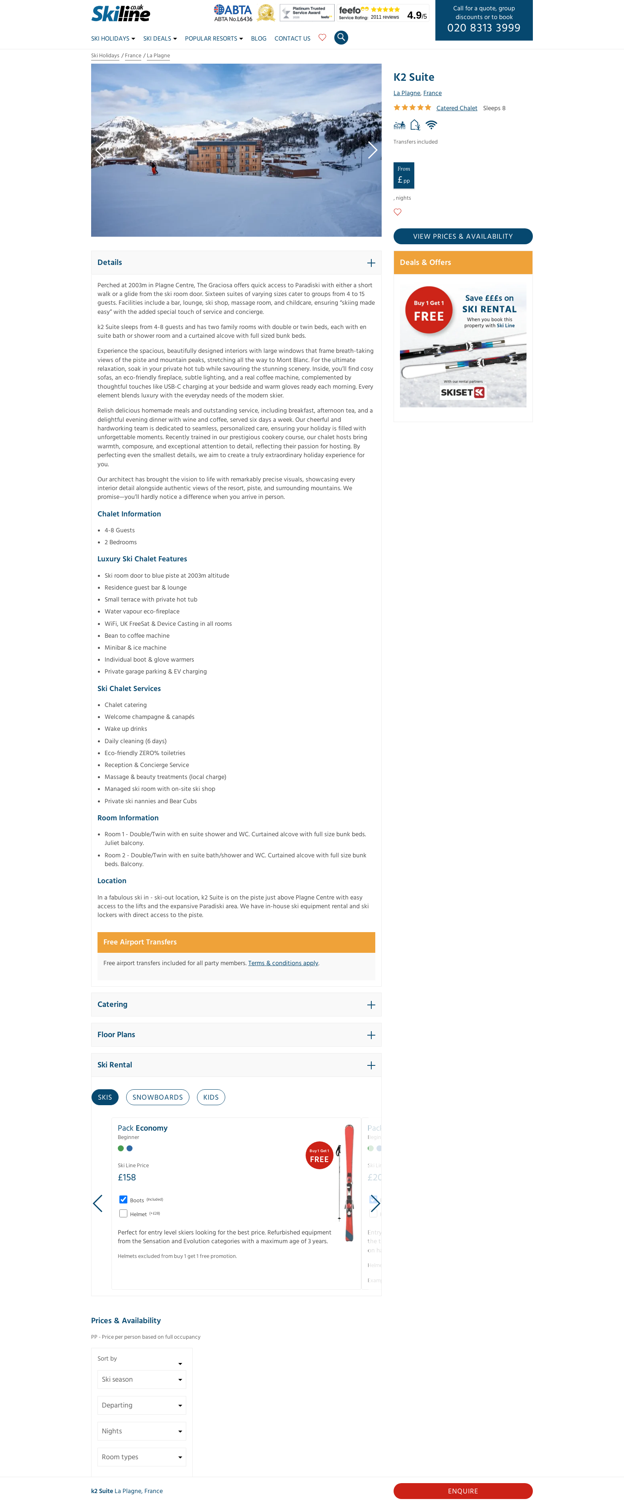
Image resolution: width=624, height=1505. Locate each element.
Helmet (144, 1215)
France (133, 55)
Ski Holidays (113, 38)
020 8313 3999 (484, 28)
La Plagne (158, 55)
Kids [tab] (211, 1097)
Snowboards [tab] (158, 1097)
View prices (463, 236)
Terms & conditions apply (283, 963)
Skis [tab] (105, 1097)
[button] (236, 262)
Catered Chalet (457, 108)
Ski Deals (160, 38)
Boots (146, 1201)
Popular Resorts (214, 38)
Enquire (463, 1491)
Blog (259, 38)
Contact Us (292, 38)
